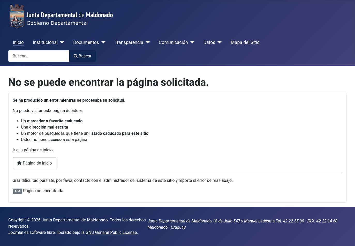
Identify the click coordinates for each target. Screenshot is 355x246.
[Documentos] (102, 42)
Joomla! (15, 232)
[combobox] (39, 56)
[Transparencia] (146, 42)
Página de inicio (34, 163)
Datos (209, 42)
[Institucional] (61, 42)
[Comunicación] (191, 42)
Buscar (83, 56)
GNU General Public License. (112, 232)
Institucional (45, 42)
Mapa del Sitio (245, 42)
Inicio (18, 42)
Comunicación (173, 42)
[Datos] (218, 42)
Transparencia (129, 42)
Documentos (86, 42)
